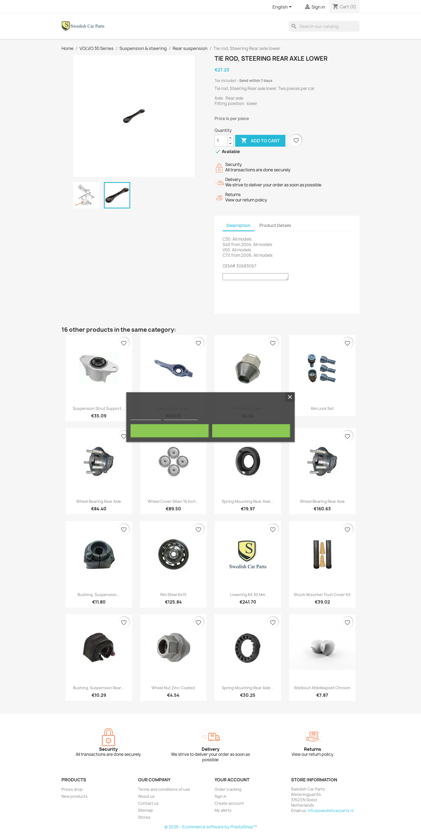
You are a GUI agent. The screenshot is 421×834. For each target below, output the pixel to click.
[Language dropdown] (283, 7)
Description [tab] (239, 225)
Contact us (148, 803)
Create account (229, 803)
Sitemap (145, 810)
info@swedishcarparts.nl (331, 810)
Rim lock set (322, 408)
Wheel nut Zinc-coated (173, 687)
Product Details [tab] (275, 225)
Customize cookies (181, 417)
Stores (144, 817)
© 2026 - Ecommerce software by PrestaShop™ (210, 827)
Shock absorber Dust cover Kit (322, 594)
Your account (232, 780)
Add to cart (260, 140)
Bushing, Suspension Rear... (98, 687)
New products (74, 796)
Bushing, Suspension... (99, 594)
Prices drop (72, 789)
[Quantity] (221, 141)
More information (145, 417)
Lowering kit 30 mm (247, 594)
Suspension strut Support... (99, 408)
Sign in (221, 796)
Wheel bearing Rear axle (98, 501)
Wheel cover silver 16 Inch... (173, 501)
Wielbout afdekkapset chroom (322, 687)
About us (146, 796)
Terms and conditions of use (164, 789)
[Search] (324, 26)
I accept (251, 431)
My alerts (223, 810)
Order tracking (228, 789)
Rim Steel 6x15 (173, 594)
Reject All (169, 431)
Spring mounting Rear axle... (248, 501)
